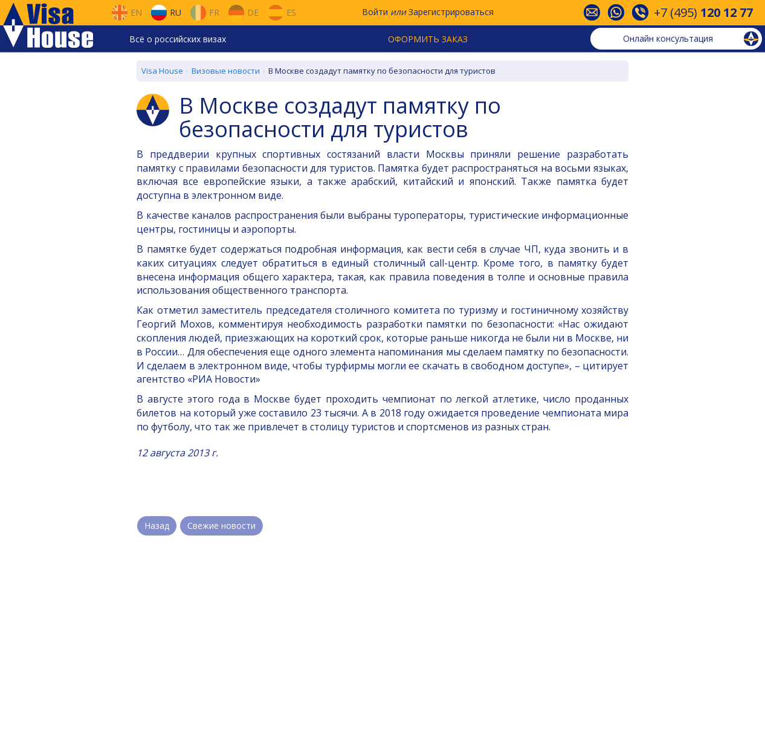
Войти (375, 12)
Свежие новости (221, 525)
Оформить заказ (428, 39)
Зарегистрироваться (451, 12)
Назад (156, 525)
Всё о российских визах (177, 39)
